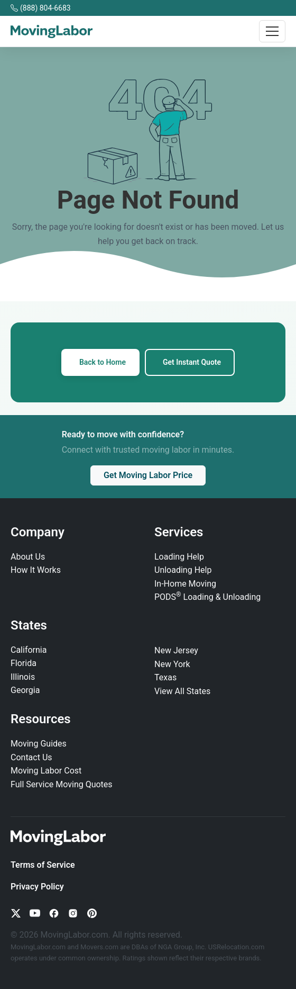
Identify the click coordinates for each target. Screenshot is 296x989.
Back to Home (102, 362)
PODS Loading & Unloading (207, 597)
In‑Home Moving (185, 584)
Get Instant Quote (192, 362)
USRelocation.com (236, 947)
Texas (165, 677)
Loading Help (179, 557)
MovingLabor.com (39, 947)
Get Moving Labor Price (148, 475)
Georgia (25, 690)
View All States (182, 691)
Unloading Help (182, 570)
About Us (28, 557)
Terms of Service (43, 865)
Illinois (23, 677)
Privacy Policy (37, 887)
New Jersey (176, 650)
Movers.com (99, 947)
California (29, 650)
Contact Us (31, 757)
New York (172, 664)
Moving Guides (39, 744)
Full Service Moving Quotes (62, 784)
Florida (23, 663)
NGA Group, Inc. (182, 947)
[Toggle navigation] (272, 31)
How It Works (36, 570)
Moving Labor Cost (46, 771)
